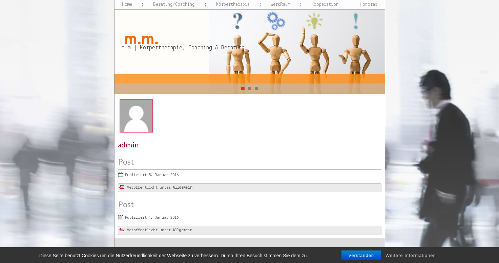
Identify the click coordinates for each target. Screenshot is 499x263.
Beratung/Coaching (174, 4)
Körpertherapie (233, 4)
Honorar (368, 4)
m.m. (141, 38)
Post (126, 162)
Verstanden (361, 258)
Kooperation (324, 4)
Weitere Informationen (411, 258)
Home (127, 4)
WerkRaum (280, 4)
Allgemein (182, 188)
